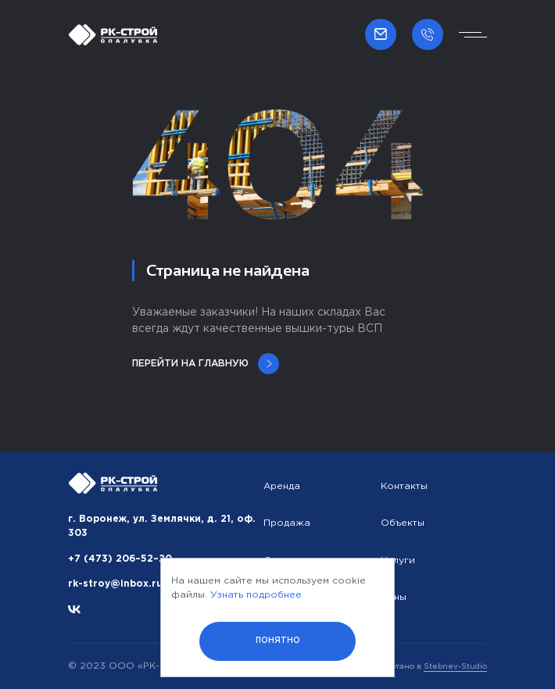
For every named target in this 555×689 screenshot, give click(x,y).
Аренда (281, 486)
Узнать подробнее (256, 595)
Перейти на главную (205, 363)
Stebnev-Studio (455, 666)
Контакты (404, 486)
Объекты (402, 523)
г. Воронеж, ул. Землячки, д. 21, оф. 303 (162, 526)
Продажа (286, 523)
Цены (393, 597)
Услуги (398, 560)
